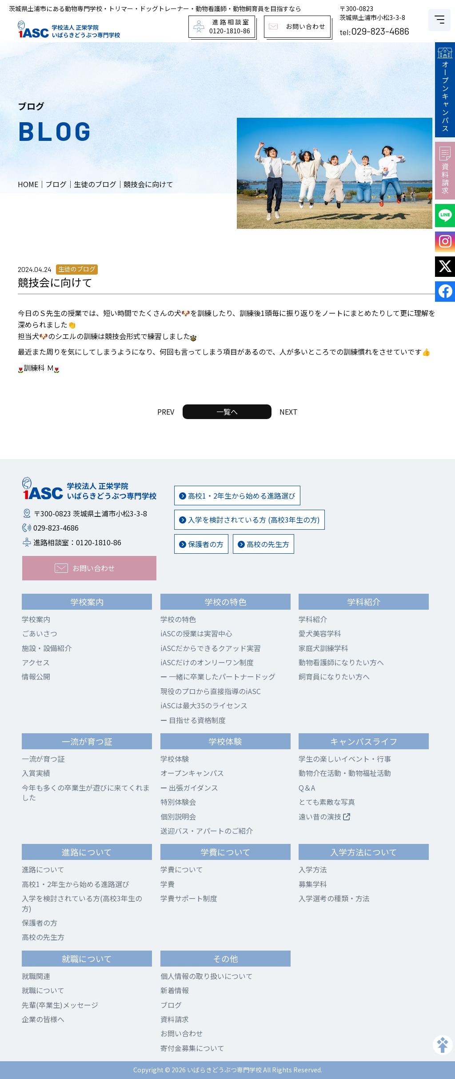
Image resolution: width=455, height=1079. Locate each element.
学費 (167, 884)
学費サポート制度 (188, 898)
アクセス (36, 662)
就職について (43, 990)
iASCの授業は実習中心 (196, 633)
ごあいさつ (39, 633)
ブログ (171, 1004)
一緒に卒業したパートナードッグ (217, 676)
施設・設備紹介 (47, 648)
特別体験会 (178, 801)
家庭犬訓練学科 (323, 648)
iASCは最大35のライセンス (203, 705)
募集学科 (313, 884)
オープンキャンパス (444, 89)
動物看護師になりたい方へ (341, 662)
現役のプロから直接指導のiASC (210, 691)
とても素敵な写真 (327, 801)
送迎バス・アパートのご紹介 (206, 830)
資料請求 (445, 171)
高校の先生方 (263, 544)
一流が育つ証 (43, 758)
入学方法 (313, 869)
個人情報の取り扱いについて (206, 976)
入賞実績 (36, 772)
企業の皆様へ (43, 1019)
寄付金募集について (192, 1048)
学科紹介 (313, 619)
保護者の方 (201, 544)
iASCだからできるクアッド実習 (210, 648)
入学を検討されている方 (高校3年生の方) (249, 519)
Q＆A (307, 787)
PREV (165, 411)
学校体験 (174, 758)
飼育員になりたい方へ (334, 676)
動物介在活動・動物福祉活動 (345, 772)
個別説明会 (178, 816)
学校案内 (36, 619)
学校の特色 (178, 619)
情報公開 (36, 676)
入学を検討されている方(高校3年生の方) (82, 903)
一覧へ (227, 411)
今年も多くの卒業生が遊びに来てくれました (86, 792)
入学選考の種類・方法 (334, 898)
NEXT (288, 411)
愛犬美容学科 (320, 633)
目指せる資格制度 (193, 720)
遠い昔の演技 (324, 816)
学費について (181, 869)
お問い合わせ (181, 1033)
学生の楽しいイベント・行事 (345, 758)
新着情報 (174, 990)
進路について (43, 869)
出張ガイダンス (189, 787)
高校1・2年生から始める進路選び (237, 495)
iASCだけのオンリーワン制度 (207, 662)
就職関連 (36, 976)
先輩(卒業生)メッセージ (60, 1004)
